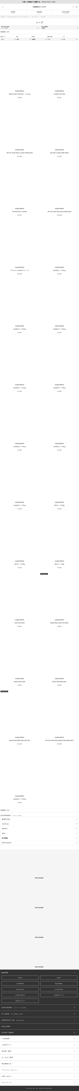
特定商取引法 (6, 1064)
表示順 (33, 36)
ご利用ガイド (6, 1045)
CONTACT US (13, 1020)
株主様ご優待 (6, 1051)
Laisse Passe (20, 989)
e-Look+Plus (59, 989)
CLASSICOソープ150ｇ (59, 270)
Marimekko (58, 983)
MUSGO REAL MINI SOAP (59, 681)
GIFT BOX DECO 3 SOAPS (19, 211)
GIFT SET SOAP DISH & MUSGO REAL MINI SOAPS (59, 740)
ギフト (3, 833)
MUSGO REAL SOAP (19, 681)
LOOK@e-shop (39, 7)
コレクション (5, 824)
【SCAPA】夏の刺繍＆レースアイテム (39, 2)
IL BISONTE (20, 983)
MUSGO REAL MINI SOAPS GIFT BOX (19, 740)
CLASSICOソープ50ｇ (59, 388)
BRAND (39, 12)
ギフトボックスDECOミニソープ (19, 270)
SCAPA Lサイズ (59, 995)
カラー (64, 36)
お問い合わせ (6, 1076)
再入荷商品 (5, 838)
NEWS (13, 12)
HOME (3, 17)
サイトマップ (6, 1083)
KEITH (59, 978)
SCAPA (20, 978)
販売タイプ (3, 36)
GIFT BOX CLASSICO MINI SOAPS (59, 153)
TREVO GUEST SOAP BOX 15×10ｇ (20, 94)
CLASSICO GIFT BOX (59, 94)
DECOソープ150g (59, 505)
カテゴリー (35, 17)
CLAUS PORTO (20, 995)
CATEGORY (65, 12)
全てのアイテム (6, 819)
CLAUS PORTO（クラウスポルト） (18, 17)
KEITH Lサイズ (20, 1001)
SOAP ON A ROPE (20, 623)
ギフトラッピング (6, 843)
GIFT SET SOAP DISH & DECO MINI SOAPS (59, 211)
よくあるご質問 (7, 1057)
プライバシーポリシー (10, 1070)
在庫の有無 (49, 36)
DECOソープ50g (59, 564)
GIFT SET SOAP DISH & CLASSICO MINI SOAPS (20, 153)
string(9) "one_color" (70, 39)
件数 (17, 36)
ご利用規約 (6, 1039)
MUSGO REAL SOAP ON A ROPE (59, 623)
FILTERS (58, 27)
